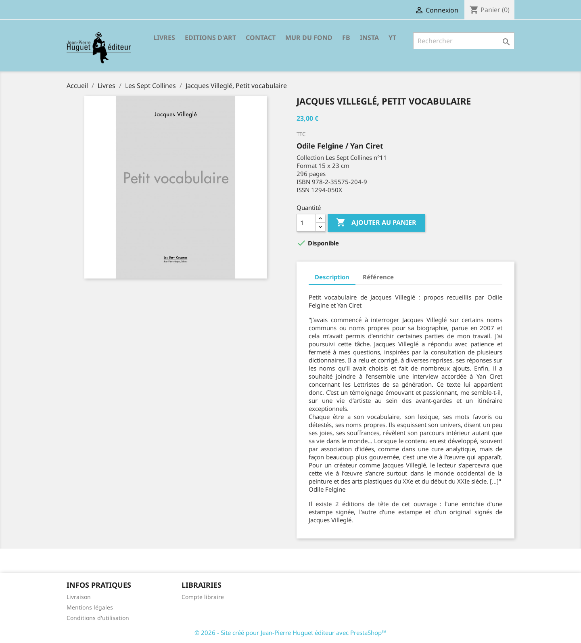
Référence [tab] (378, 277)
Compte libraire (203, 597)
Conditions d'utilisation (98, 618)
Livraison (79, 597)
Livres (164, 37)
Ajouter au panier (376, 223)
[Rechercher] (463, 40)
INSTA (369, 37)
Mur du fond (308, 37)
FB (346, 37)
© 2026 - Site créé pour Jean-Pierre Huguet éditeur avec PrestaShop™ (290, 632)
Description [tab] (332, 277)
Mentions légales (90, 607)
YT (392, 37)
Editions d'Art (210, 37)
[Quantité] (306, 223)
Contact (261, 37)
